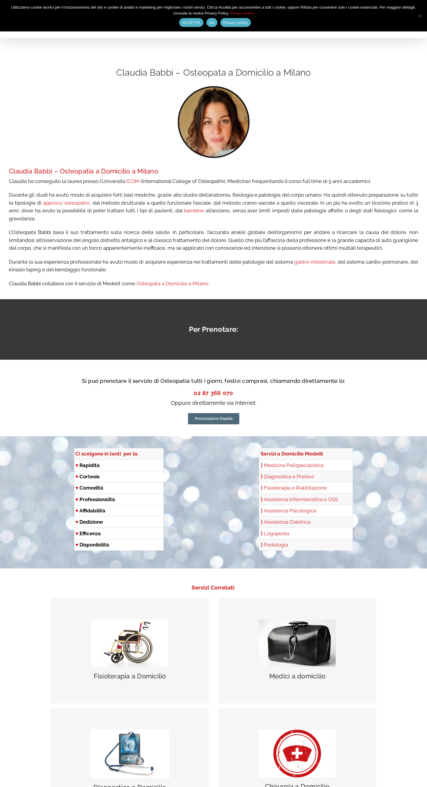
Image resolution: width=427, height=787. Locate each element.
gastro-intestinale (314, 262)
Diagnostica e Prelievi (289, 476)
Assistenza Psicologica (290, 511)
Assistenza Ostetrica (287, 522)
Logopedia (276, 533)
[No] (420, 16)
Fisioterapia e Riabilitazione (295, 488)
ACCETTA (191, 22)
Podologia (276, 545)
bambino (193, 211)
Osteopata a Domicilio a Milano (172, 283)
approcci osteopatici (66, 203)
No (211, 22)
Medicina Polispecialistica (294, 465)
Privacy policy (242, 13)
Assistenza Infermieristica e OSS (301, 499)
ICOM (132, 181)
